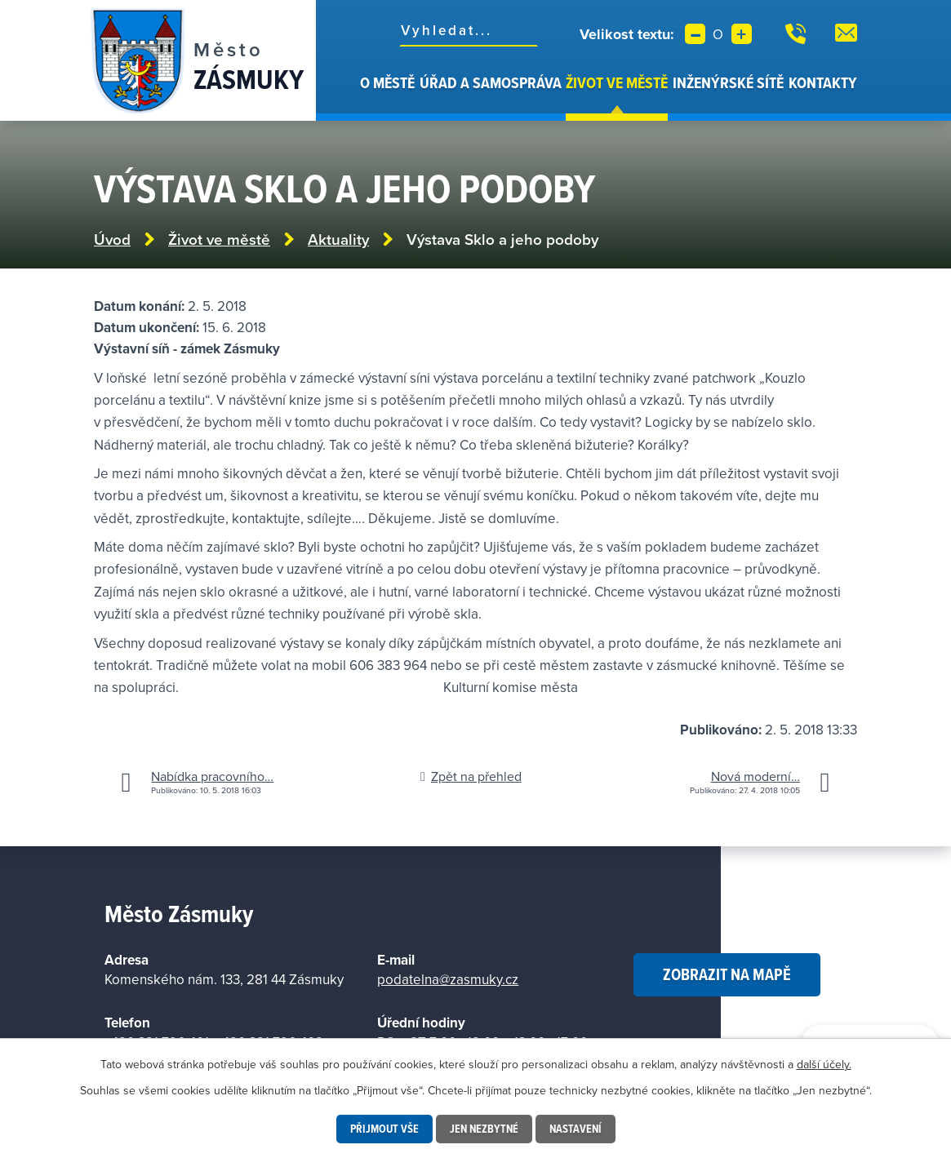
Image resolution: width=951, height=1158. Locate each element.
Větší (741, 34)
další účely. (824, 1064)
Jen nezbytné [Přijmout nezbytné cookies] (484, 1128)
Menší (695, 34)
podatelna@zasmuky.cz (447, 979)
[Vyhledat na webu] (468, 30)
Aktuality (338, 239)
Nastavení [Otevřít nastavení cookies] (575, 1128)
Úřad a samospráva (491, 82)
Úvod (348, 96)
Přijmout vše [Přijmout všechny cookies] (384, 1128)
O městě (387, 82)
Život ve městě (617, 82)
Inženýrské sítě (728, 82)
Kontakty (823, 82)
